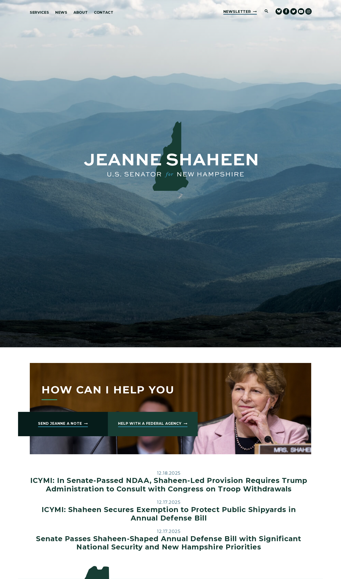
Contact (104, 13)
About (81, 13)
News (61, 13)
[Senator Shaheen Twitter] (293, 11)
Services (39, 13)
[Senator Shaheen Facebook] (286, 11)
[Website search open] (264, 11)
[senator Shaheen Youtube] (301, 11)
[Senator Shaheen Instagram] (308, 11)
